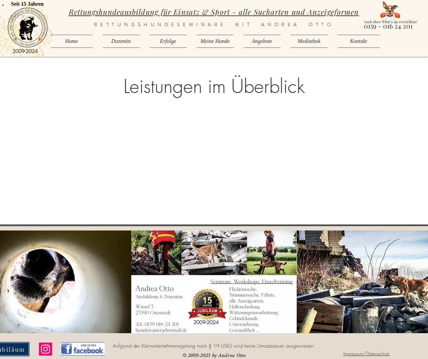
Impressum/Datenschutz (366, 353)
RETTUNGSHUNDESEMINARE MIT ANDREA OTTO (214, 24)
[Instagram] (45, 349)
